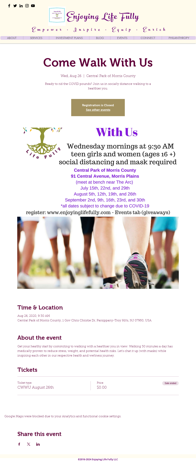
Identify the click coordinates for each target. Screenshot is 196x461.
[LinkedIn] (21, 5)
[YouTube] (33, 5)
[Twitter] (15, 5)
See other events (98, 109)
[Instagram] (27, 5)
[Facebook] (9, 5)
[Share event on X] (28, 444)
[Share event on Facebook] (19, 444)
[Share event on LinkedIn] (38, 444)
